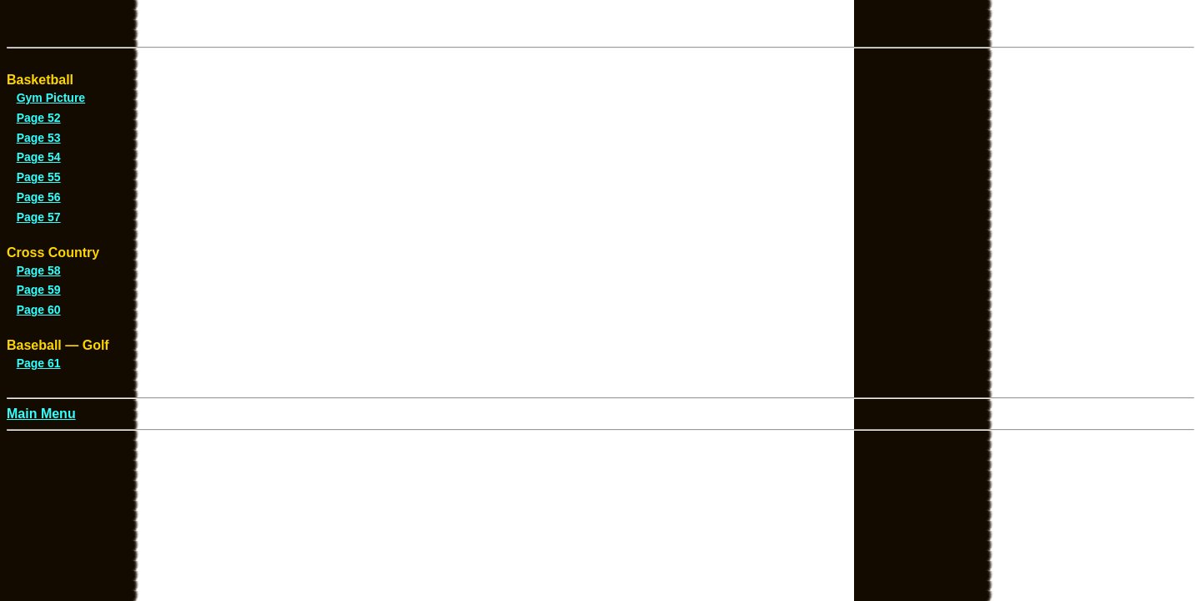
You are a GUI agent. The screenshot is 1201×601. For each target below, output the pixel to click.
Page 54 (39, 157)
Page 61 (39, 363)
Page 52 (39, 117)
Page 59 (39, 289)
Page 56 (39, 197)
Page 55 (39, 177)
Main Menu (41, 414)
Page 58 (39, 270)
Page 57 (39, 217)
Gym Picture (51, 97)
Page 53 (39, 137)
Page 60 (39, 309)
